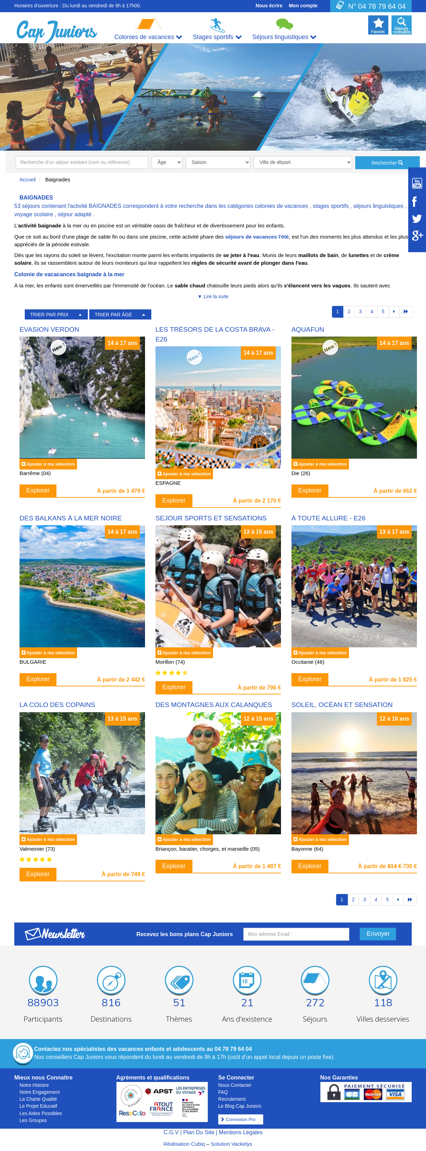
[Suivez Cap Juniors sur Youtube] (417, 183)
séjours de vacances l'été (257, 237)
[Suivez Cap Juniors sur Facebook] (417, 201)
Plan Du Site (198, 1132)
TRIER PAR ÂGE (113, 314)
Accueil (28, 179)
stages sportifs (331, 206)
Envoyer (378, 933)
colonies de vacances (281, 206)
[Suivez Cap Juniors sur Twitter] (417, 219)
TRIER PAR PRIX (49, 314)
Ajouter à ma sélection (50, 464)
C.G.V (171, 1132)
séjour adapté (75, 214)
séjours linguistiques (378, 206)
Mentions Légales (241, 1132)
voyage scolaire (33, 214)
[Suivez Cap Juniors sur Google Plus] (417, 236)
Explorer (38, 490)
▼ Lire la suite (212, 296)
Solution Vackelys (231, 1144)
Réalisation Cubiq (184, 1144)
